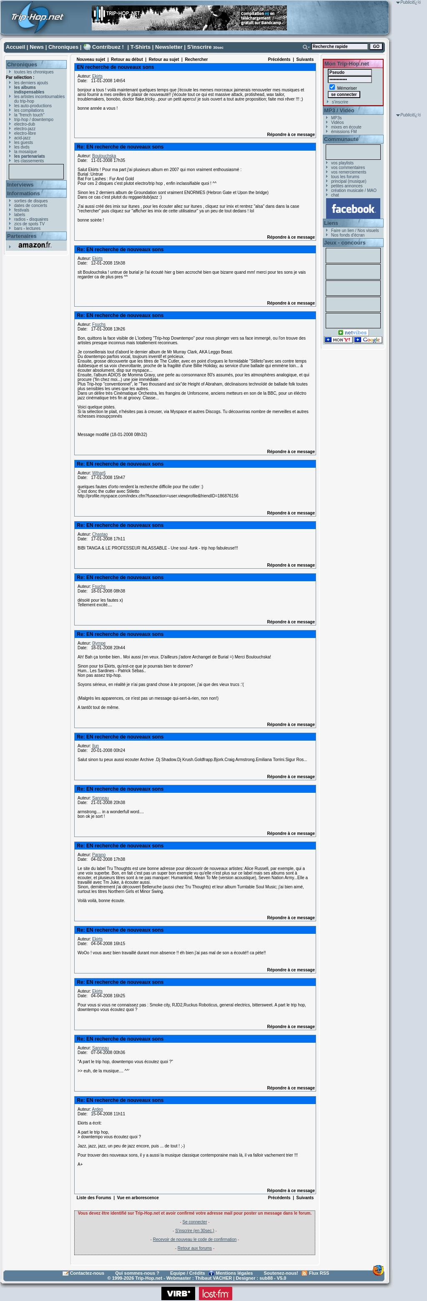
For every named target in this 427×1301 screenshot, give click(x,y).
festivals (21, 210)
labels (19, 214)
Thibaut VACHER (213, 1278)
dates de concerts (30, 205)
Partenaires (22, 236)
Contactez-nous (87, 1273)
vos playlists (342, 163)
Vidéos (337, 122)
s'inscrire (340, 102)
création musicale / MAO (354, 190)
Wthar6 (98, 473)
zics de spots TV (29, 224)
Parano (98, 854)
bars (18, 228)
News (37, 47)
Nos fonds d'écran (347, 235)
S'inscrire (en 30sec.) (194, 1230)
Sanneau (100, 798)
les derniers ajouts (31, 83)
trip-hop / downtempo (33, 119)
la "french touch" (29, 115)
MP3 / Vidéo (339, 110)
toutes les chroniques (34, 72)
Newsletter (169, 47)
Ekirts (97, 76)
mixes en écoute (346, 127)
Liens (331, 223)
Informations (23, 193)
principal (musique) (348, 181)
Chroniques (63, 47)
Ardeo (97, 1109)
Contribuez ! (108, 47)
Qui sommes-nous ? (137, 1273)
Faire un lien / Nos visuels (355, 230)
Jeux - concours (345, 243)
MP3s (336, 118)
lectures (33, 228)
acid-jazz (22, 138)
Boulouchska (104, 156)
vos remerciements (348, 172)
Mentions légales (234, 1273)
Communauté (341, 139)
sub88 (266, 1278)
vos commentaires (348, 167)
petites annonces (347, 186)
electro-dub (24, 124)
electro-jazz (24, 128)
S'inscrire (199, 47)
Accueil (15, 47)
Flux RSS (319, 1273)
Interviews (20, 185)
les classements (29, 161)
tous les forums (345, 176)
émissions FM (344, 131)
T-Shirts (141, 47)
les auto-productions (33, 105)
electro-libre (25, 133)
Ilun (95, 746)
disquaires (38, 219)
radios (19, 219)
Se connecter (195, 1222)
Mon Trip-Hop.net (346, 64)
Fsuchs (98, 324)
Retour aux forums (195, 1248)
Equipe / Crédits (187, 1273)
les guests (23, 142)
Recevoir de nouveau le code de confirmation (195, 1239)
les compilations (29, 110)
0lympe (98, 643)
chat (335, 195)
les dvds (22, 147)
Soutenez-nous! (281, 1273)
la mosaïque (25, 151)
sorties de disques (31, 201)
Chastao (100, 534)
